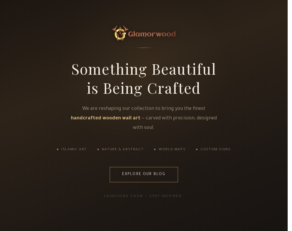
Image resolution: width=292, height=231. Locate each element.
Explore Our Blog (144, 174)
